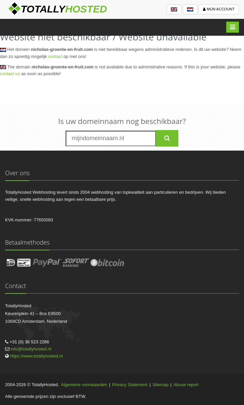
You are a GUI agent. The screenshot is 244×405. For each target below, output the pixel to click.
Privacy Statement (130, 384)
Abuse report (185, 384)
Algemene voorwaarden (84, 384)
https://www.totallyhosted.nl (36, 356)
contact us (10, 73)
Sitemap (160, 384)
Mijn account (219, 9)
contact (55, 56)
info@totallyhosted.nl (31, 348)
